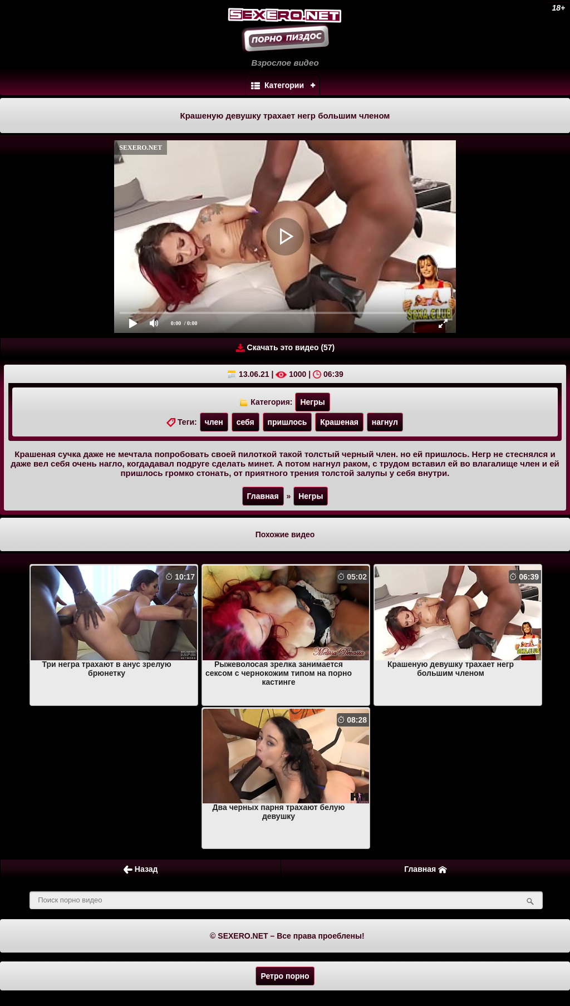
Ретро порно (285, 975)
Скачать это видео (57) (285, 347)
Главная (263, 496)
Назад (141, 869)
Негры (312, 402)
